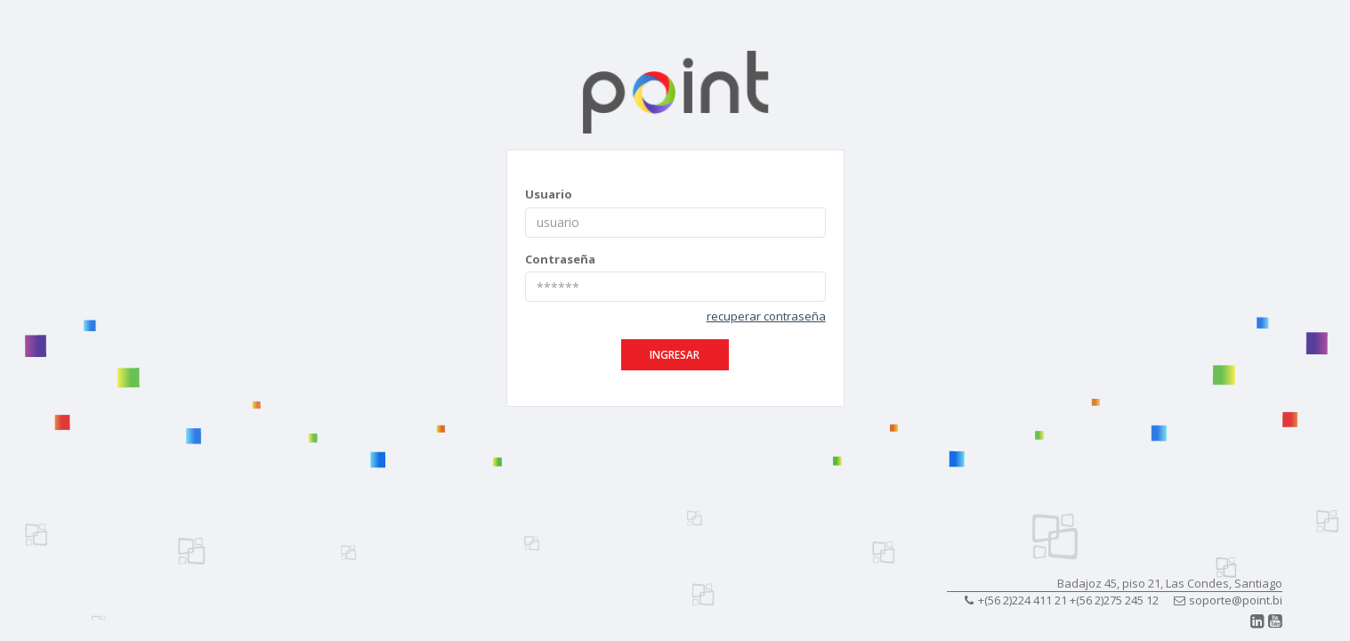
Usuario (548, 194)
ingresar (674, 354)
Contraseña (560, 259)
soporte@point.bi (1228, 600)
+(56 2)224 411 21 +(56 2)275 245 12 (1061, 600)
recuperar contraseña (766, 316)
